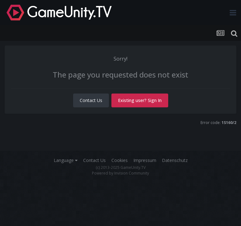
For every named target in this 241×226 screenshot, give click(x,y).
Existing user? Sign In (140, 100)
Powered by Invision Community (120, 173)
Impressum (144, 160)
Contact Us (91, 100)
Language (66, 160)
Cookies (119, 160)
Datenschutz (175, 160)
